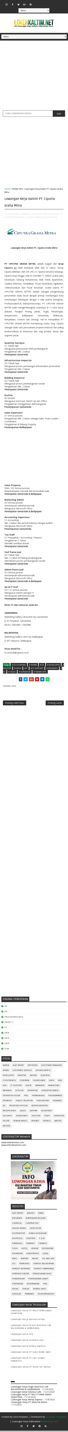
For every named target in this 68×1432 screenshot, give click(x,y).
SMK (6, 1039)
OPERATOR (33, 1092)
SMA (6, 1034)
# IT (26, 668)
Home (7, 188)
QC (4, 1107)
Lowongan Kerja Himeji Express (28, 1347)
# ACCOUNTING (19, 664)
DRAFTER (22, 1077)
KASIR (29, 1087)
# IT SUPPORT (37, 668)
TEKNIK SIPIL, (52, 217)
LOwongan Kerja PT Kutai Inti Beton (31, 1368)
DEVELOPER (8, 1077)
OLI (14, 1265)
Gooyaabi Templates (56, 1418)
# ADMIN (33, 664)
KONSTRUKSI (33, 1255)
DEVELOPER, (37, 214)
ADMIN (6, 1067)
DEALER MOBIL (19, 1230)
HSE (5, 1087)
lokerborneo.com (49, 1422)
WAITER (58, 1122)
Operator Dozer (11, 1097)
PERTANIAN (17, 1285)
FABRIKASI (17, 1245)
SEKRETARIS (22, 1117)
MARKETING (54, 1087)
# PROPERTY (52, 668)
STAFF (47, 1117)
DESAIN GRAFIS (43, 1072)
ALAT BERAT (18, 1067)
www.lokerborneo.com (12, 1143)
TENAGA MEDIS (20, 1122)
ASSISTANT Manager (51, 1067)
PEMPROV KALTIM (20, 1275)
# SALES (12, 671)
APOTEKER (33, 1067)
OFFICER (19, 1092)
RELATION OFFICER (19, 1107)
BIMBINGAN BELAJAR (36, 1220)
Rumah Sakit (39, 1290)
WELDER (6, 1127)
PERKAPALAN (18, 1280)
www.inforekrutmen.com (13, 1146)
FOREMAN (24, 1082)
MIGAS (35, 1260)
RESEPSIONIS (9, 1112)
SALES (23, 1112)
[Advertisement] (34, 76)
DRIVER (33, 1077)
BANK (41, 1214)
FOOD (15, 1250)
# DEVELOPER (53, 664)
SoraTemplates (20, 1418)
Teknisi (47, 1122)
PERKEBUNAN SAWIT (38, 1280)
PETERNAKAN (33, 1285)
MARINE (24, 1260)
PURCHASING (43, 1102)
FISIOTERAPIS (9, 1082)
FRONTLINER (39, 1082)
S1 (5, 1029)
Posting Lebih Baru (14, 703)
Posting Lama (55, 703)
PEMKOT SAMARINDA (44, 1270)
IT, (60, 214)
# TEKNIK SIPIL (40, 671)
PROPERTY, (19, 217)
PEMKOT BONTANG (21, 1270)
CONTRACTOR (32, 1225)
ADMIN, (24, 214)
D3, (29, 214)
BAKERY (31, 1214)
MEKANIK (7, 1092)
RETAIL (15, 1290)
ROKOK (26, 1290)
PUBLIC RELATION (24, 1102)
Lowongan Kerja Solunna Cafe (27, 1341)
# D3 (42, 664)
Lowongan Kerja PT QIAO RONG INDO (31, 1353)
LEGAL (46, 1255)
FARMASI (30, 1245)
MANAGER (40, 1087)
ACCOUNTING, (14, 214)
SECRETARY (46, 1112)
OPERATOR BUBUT (50, 1092)
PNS (26, 1097)
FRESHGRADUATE (14, 1018)
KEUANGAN (17, 1255)
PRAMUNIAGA (38, 1097)
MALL (14, 1260)
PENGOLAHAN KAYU (42, 1275)
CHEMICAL (17, 1225)
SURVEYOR (59, 1117)
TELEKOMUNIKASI (46, 1295)
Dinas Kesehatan (38, 1235)
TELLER (6, 1122)
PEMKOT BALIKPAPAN (43, 1265)
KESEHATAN (47, 1250)
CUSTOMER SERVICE (22, 1072)
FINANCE (43, 1245)
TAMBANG (29, 1295)
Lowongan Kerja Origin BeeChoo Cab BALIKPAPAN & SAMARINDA (29, 1389)
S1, (26, 217)
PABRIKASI (24, 1265)
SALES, (31, 217)
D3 (5, 1007)
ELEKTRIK (45, 1077)
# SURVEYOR (25, 671)
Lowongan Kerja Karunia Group (28, 1321)
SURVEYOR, (40, 217)
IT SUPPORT (16, 1087)
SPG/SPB (36, 1117)
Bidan (6, 1072)
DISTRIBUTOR (18, 1235)
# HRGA (17, 668)
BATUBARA (17, 1220)
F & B (42, 1240)
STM (6, 1050)
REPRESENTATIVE (40, 1107)
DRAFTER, (47, 214)
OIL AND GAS (48, 1260)
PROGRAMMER (55, 1097)
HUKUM (34, 1250)
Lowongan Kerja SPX (22, 1335)
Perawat (57, 1102)
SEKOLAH (16, 1295)
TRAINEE (35, 1122)
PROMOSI (7, 1102)
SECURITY (7, 1117)
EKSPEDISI (17, 1240)
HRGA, (55, 214)
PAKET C (9, 1023)
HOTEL (25, 1250)
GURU (51, 1082)
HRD (60, 1082)
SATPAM (33, 1112)
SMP (7, 1045)
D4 (6, 1013)
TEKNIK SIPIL (17, 188)
